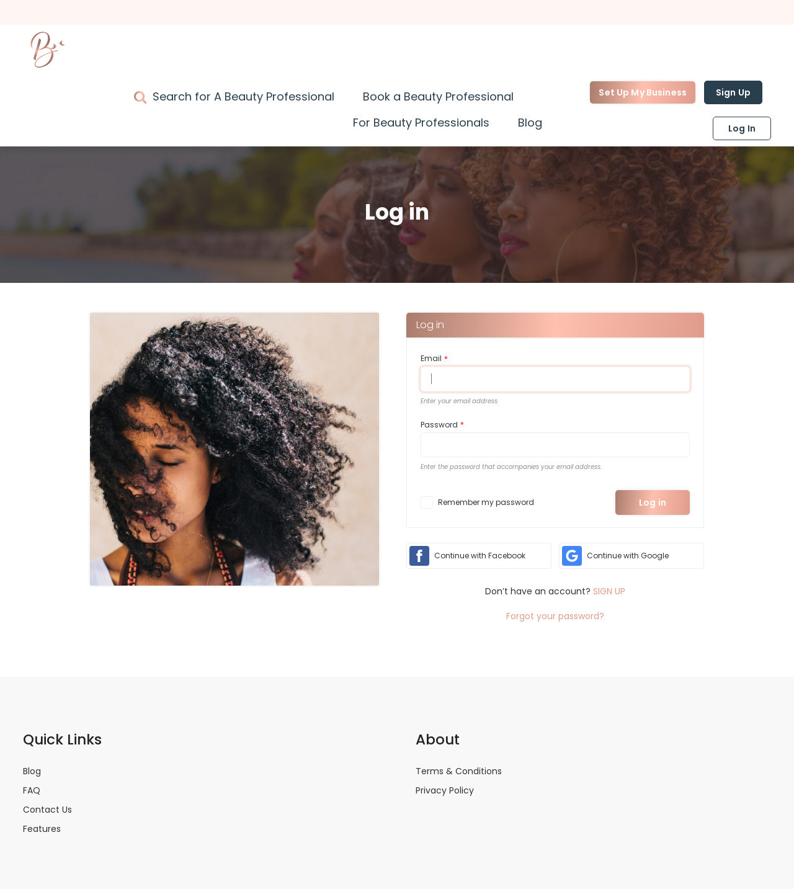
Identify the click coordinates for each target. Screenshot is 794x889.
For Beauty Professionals (421, 122)
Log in (652, 502)
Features (42, 829)
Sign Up (733, 92)
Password (439, 424)
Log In (742, 128)
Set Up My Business (643, 92)
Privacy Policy (445, 790)
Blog (530, 122)
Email (431, 358)
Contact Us (47, 809)
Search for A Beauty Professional (243, 96)
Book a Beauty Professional (438, 96)
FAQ (31, 790)
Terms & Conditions (459, 771)
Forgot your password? (555, 616)
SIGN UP (609, 591)
